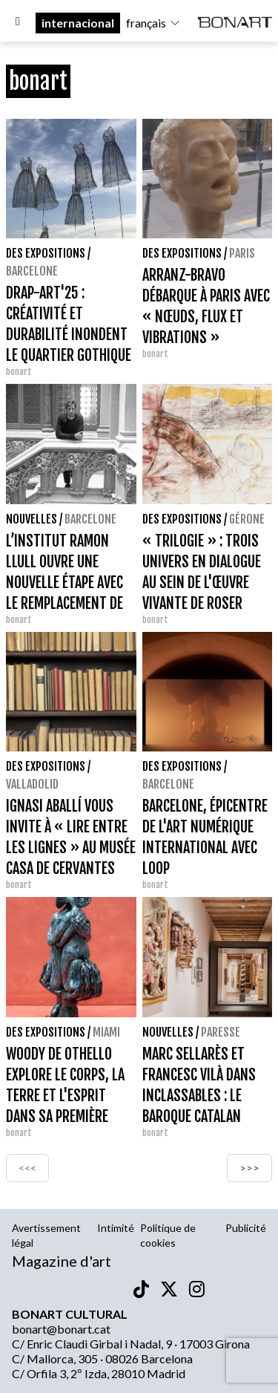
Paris (242, 253)
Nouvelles (31, 519)
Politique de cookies (168, 1235)
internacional (78, 23)
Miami (106, 1032)
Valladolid (32, 784)
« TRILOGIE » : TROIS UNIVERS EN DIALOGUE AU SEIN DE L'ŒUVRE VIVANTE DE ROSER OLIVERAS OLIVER (201, 582)
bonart (19, 371)
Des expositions (45, 253)
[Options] (18, 23)
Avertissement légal (46, 1235)
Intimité (115, 1227)
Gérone (247, 519)
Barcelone (32, 271)
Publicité (245, 1227)
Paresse (220, 1032)
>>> (249, 1167)
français (153, 23)
